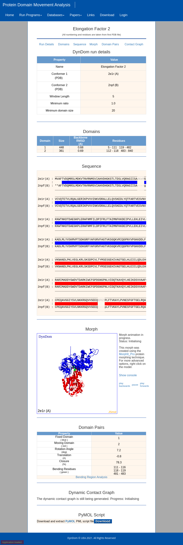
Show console (128, 375)
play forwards (144, 384)
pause (135, 384)
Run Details (46, 44)
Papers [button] (76, 15)
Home (9, 15)
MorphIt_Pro (127, 354)
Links (91, 15)
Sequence (79, 44)
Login (123, 15)
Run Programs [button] (30, 15)
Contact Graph (134, 44)
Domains (63, 44)
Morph (94, 44)
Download (107, 15)
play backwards (124, 384)
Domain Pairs (110, 44)
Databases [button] (55, 15)
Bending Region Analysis (91, 477)
